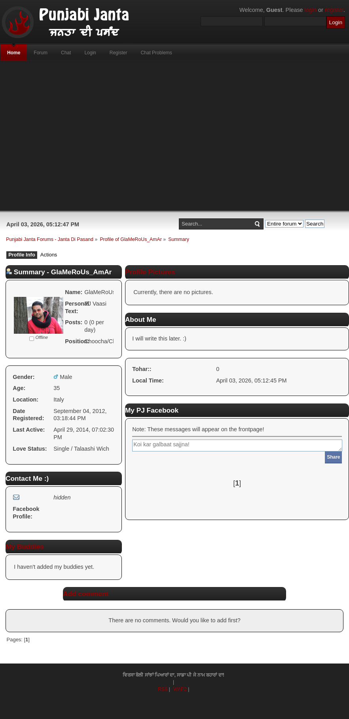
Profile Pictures (150, 272)
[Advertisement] (152, 136)
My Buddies (25, 547)
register (334, 10)
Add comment (85, 594)
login (311, 10)
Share (333, 457)
